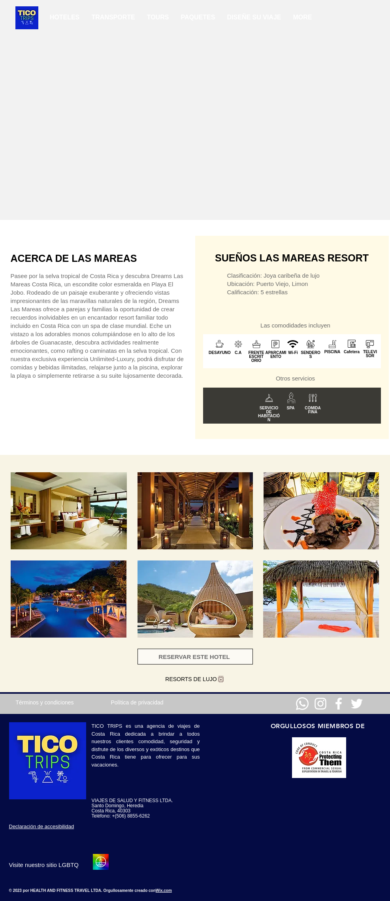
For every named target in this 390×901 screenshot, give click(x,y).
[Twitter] (357, 704)
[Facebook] (339, 704)
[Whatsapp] (302, 704)
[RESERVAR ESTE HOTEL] (195, 656)
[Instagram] (320, 704)
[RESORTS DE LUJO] (195, 679)
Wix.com (164, 890)
